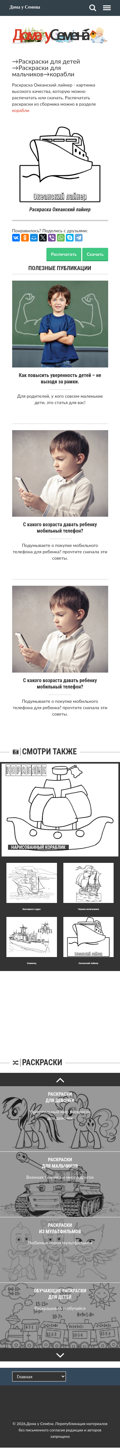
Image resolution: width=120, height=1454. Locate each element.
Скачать (95, 254)
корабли (62, 74)
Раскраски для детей (49, 61)
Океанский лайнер (89, 963)
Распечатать (63, 254)
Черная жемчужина (88, 909)
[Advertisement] (60, 1011)
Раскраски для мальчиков (36, 71)
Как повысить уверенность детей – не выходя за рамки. (60, 378)
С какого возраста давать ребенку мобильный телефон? (60, 527)
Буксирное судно (31, 909)
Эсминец (31, 963)
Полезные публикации (60, 268)
